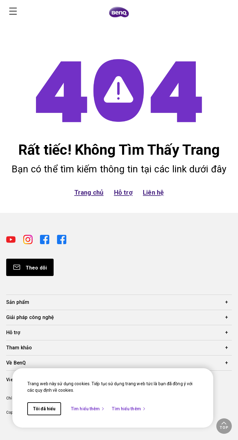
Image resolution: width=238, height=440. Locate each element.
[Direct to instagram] (29, 239)
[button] (224, 426)
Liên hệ (153, 192)
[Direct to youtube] (12, 239)
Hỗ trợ (123, 192)
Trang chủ (89, 192)
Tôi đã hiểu (44, 408)
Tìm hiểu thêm (88, 408)
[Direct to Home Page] (119, 11)
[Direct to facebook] (46, 239)
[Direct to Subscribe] (30, 267)
